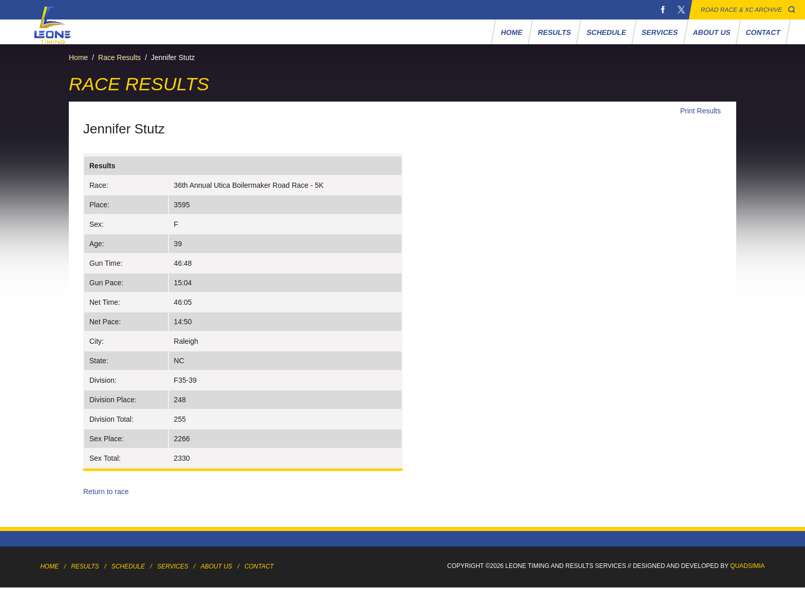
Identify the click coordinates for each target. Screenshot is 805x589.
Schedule (606, 32)
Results (555, 32)
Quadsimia (747, 566)
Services (659, 32)
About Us (712, 32)
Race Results (119, 57)
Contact (763, 32)
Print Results (700, 111)
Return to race (106, 491)
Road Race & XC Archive (741, 9)
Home (512, 32)
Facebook (663, 10)
